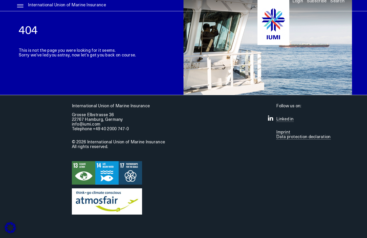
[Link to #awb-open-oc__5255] (20, 8)
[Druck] (107, 190)
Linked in (285, 119)
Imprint (283, 132)
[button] (10, 227)
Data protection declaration (303, 137)
